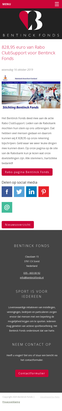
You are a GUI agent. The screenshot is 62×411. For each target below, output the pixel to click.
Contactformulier (32, 373)
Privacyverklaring (11, 401)
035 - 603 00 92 (31, 272)
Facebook (7, 193)
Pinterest (43, 193)
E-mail (7, 209)
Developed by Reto (50, 396)
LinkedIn (31, 193)
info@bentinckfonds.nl (32, 277)
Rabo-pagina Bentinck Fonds (27, 172)
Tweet (19, 193)
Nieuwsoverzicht (18, 224)
